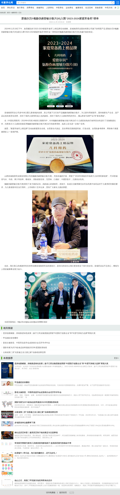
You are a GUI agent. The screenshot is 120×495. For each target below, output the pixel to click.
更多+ (116, 358)
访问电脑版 (50, 492)
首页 (3, 8)
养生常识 (11, 8)
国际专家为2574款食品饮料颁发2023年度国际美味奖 (25, 348)
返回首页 (63, 492)
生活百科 (89, 8)
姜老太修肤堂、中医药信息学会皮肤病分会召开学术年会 (26, 343)
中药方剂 (108, 8)
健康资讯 (79, 8)
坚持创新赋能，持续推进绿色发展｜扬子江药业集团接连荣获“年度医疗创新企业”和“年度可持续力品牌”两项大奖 (49, 333)
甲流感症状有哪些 (10, 338)
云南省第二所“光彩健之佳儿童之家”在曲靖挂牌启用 (24, 352)
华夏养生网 (7, 2)
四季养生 (30, 8)
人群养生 (50, 8)
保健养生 (40, 8)
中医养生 (60, 8)
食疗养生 (20, 8)
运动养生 (69, 8)
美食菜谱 (99, 8)
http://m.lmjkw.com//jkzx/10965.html (32, 322)
